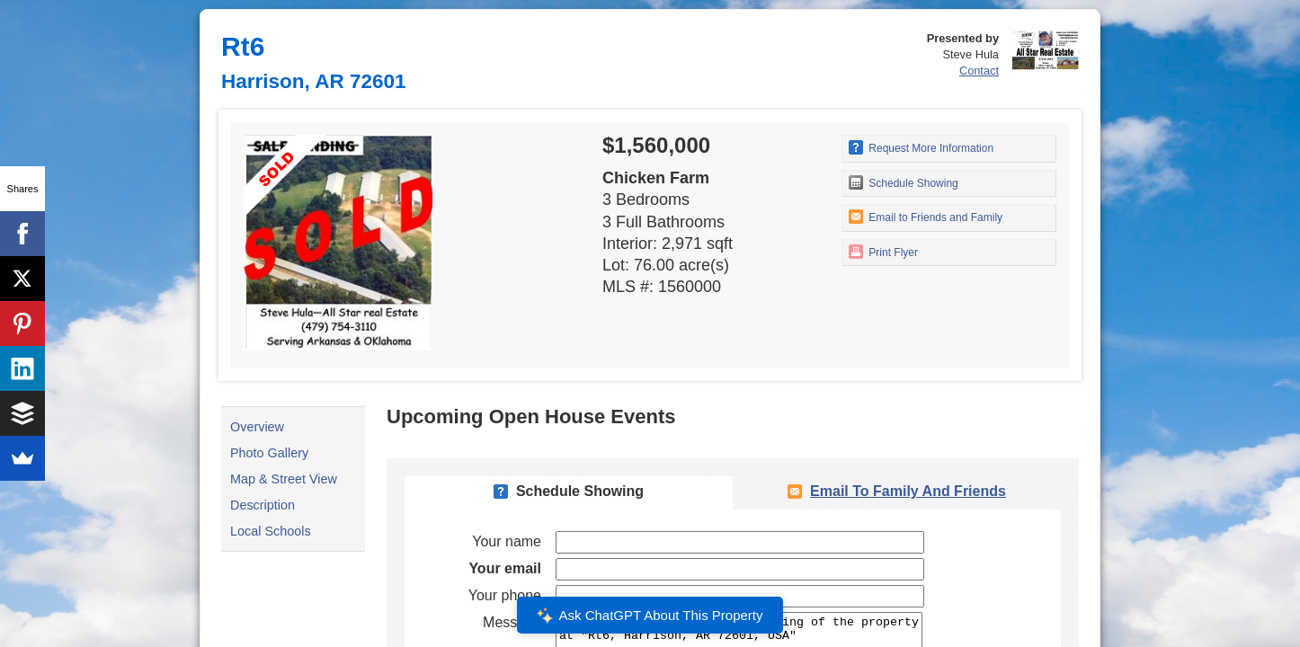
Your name (506, 541)
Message (512, 622)
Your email (504, 568)
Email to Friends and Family (925, 216)
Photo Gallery (269, 453)
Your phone (504, 595)
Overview (257, 427)
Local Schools (270, 531)
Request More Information (921, 147)
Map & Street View (283, 479)
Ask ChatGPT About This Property (650, 615)
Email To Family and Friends (908, 491)
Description (262, 505)
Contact (979, 70)
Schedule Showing (903, 182)
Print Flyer (883, 251)
